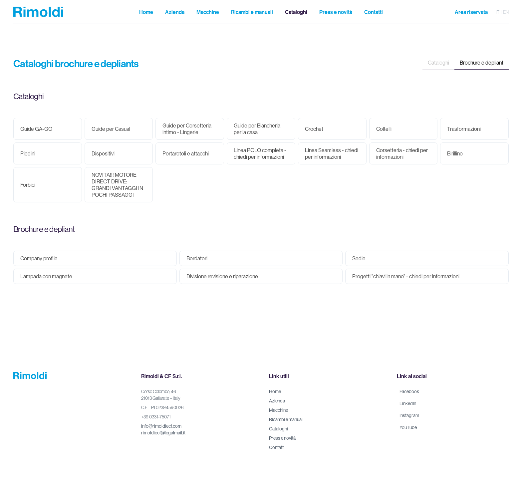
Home (275, 391)
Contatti (277, 447)
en (506, 12)
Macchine (278, 410)
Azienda (277, 401)
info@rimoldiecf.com (161, 426)
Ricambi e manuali (286, 419)
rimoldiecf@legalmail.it (163, 433)
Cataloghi (438, 62)
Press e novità (282, 438)
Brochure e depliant (481, 62)
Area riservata (471, 12)
